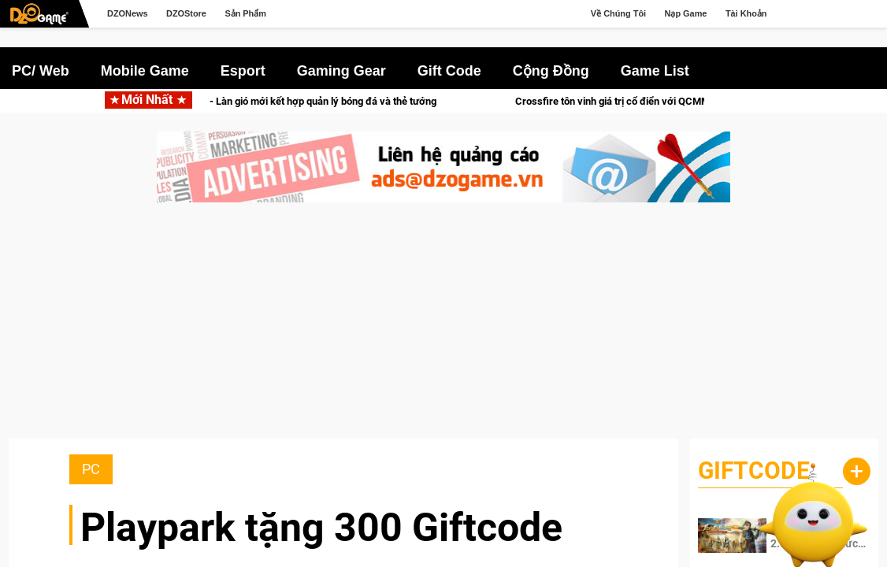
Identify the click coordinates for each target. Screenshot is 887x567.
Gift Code (449, 71)
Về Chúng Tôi (618, 13)
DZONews (127, 13)
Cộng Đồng (551, 71)
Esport (243, 71)
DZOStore (186, 13)
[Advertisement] (443, 328)
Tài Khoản (746, 13)
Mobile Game (145, 71)
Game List (655, 71)
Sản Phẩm (245, 13)
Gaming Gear (341, 71)
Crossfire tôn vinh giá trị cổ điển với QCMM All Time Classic (693, 101)
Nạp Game (686, 13)
